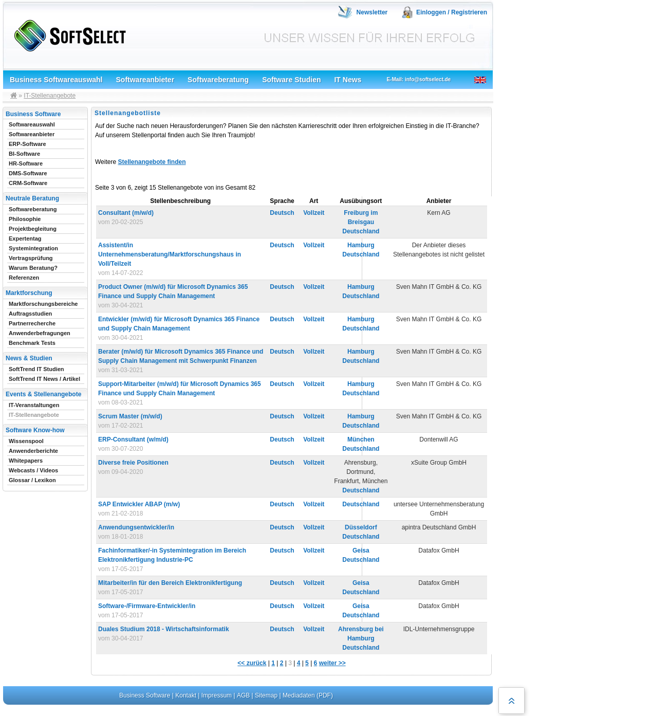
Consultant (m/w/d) (126, 212)
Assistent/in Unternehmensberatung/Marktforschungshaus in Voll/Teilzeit (169, 254)
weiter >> (332, 663)
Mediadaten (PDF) (308, 695)
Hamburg (361, 245)
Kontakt (185, 695)
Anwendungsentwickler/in (136, 527)
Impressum (216, 695)
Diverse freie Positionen (133, 462)
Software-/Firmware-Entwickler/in (146, 606)
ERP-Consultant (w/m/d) (133, 439)
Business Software (144, 695)
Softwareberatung (218, 80)
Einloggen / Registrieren (451, 12)
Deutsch (282, 212)
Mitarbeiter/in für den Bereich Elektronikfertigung (170, 582)
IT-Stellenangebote (50, 95)
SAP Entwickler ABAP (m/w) (139, 504)
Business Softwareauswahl (56, 80)
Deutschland (360, 231)
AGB (243, 695)
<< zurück (251, 663)
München (361, 439)
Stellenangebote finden (151, 162)
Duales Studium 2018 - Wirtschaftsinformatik (163, 629)
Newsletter (372, 12)
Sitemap (266, 695)
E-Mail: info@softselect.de (418, 79)
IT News (347, 80)
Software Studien (291, 80)
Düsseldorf (361, 527)
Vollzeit (313, 212)
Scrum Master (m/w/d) (130, 416)
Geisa (360, 550)
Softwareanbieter (145, 80)
